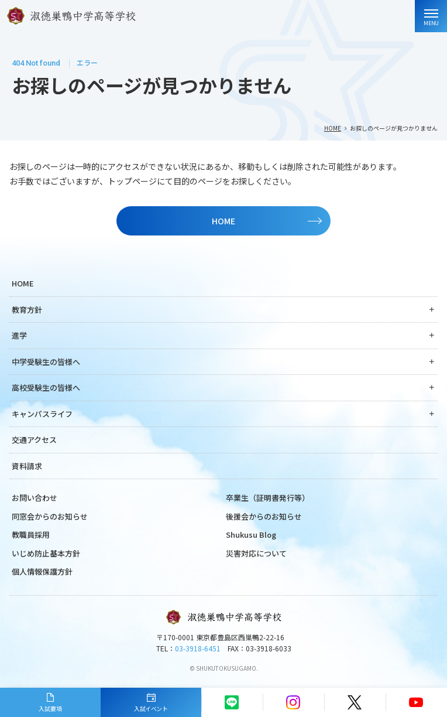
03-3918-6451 (198, 648)
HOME (332, 128)
